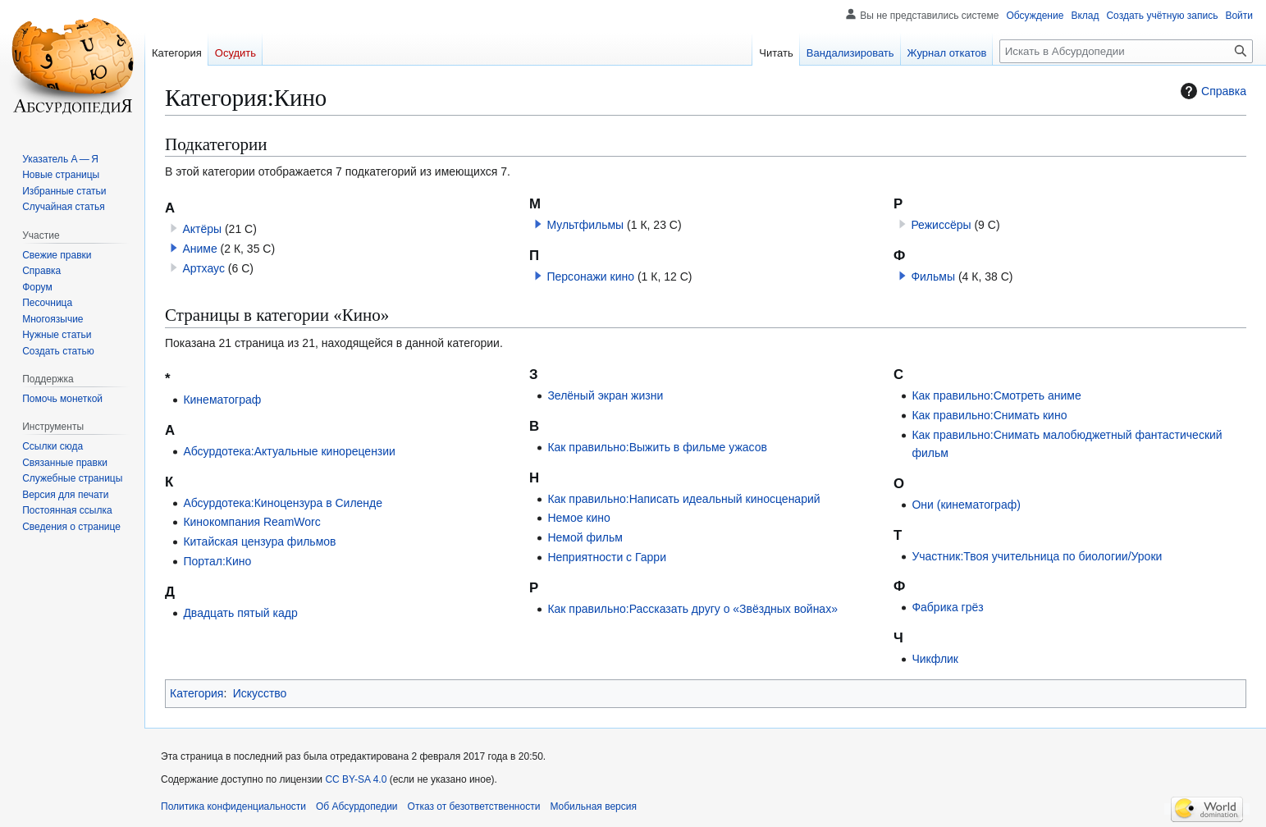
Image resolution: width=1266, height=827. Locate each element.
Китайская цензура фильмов (259, 541)
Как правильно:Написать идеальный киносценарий (683, 498)
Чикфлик (935, 658)
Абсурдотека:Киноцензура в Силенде (282, 502)
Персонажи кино (590, 276)
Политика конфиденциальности (233, 806)
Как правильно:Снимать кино (989, 415)
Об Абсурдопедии (357, 806)
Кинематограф (222, 399)
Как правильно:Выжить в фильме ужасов (657, 447)
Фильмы (933, 276)
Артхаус (203, 268)
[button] (174, 248)
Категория (196, 693)
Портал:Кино (217, 561)
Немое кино (578, 517)
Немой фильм (584, 537)
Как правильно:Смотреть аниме (996, 395)
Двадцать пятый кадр (240, 612)
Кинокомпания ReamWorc (251, 521)
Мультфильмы (585, 224)
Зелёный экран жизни (605, 395)
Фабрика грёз (947, 607)
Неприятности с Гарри (606, 557)
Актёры (202, 228)
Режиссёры (941, 224)
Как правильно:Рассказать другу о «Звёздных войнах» (692, 608)
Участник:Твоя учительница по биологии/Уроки (1037, 556)
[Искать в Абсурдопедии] (1126, 51)
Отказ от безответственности (474, 806)
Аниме (199, 248)
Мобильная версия (593, 806)
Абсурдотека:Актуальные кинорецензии (289, 451)
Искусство (260, 693)
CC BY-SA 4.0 (355, 779)
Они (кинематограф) (966, 504)
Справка (1211, 91)
